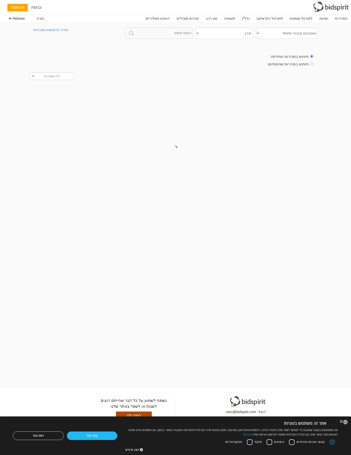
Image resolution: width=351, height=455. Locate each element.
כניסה (36, 7)
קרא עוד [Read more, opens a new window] (247, 434)
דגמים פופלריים (158, 18)
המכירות (341, 18)
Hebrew (17, 18)
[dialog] (175, 435)
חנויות (323, 18)
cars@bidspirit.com (241, 412)
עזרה (40, 18)
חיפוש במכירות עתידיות (292, 56)
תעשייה (229, 18)
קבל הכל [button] (92, 436)
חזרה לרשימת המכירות (50, 30)
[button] (231, 449)
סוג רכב (211, 18)
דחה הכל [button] (38, 436)
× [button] (341, 421)
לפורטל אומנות (301, 18)
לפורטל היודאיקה (269, 18)
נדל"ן (246, 18)
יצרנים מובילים (188, 18)
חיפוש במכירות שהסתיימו (290, 64)
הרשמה (17, 7)
